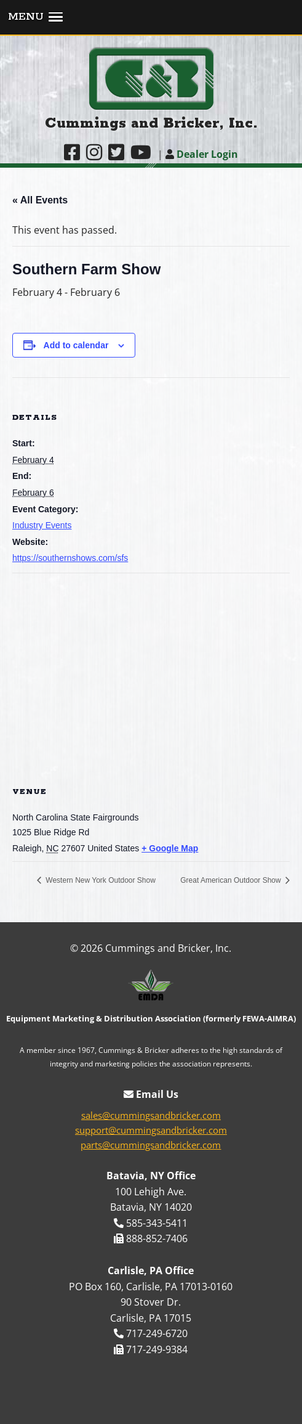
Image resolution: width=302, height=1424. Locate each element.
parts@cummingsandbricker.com (151, 1145)
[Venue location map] (151, 673)
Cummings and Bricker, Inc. (151, 124)
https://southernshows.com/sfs (70, 558)
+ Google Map (169, 848)
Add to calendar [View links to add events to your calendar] (76, 345)
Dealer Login (201, 154)
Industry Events (42, 525)
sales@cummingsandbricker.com (151, 1115)
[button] (151, 18)
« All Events (40, 200)
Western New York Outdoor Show (100, 880)
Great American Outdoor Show (231, 880)
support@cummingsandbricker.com (151, 1130)
